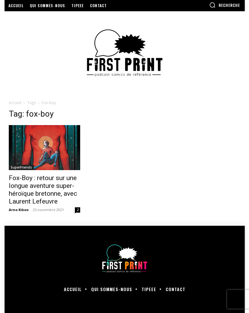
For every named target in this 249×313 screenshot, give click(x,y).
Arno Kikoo (19, 209)
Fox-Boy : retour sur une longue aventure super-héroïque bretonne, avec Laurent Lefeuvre (43, 189)
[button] (224, 5)
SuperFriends (21, 167)
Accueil (15, 102)
